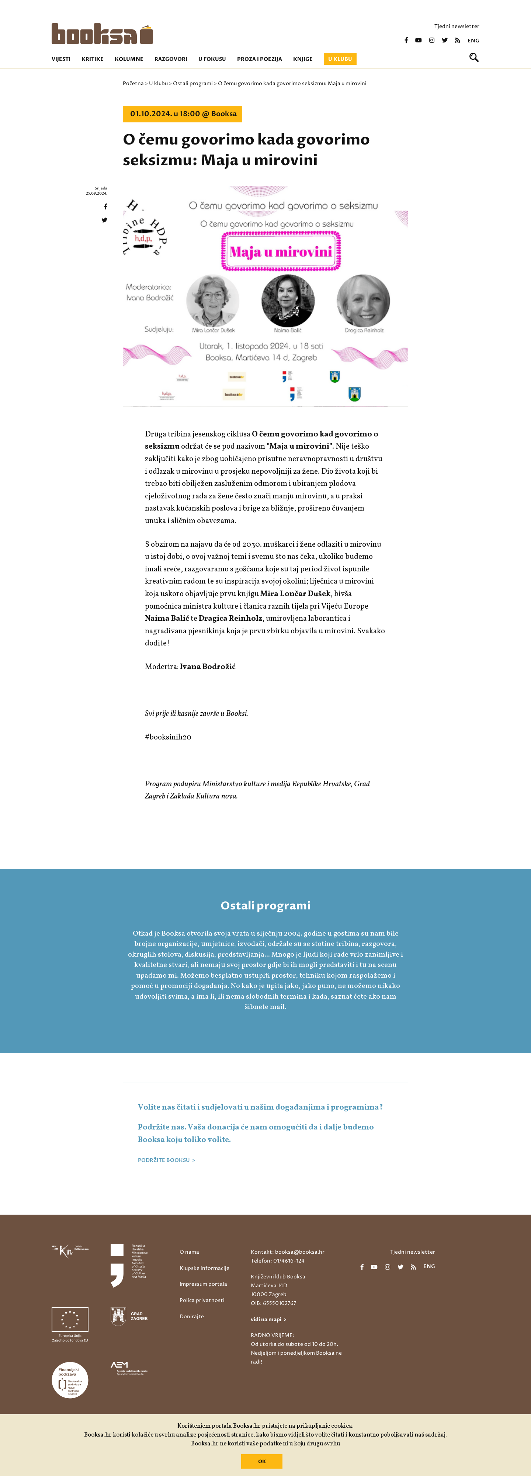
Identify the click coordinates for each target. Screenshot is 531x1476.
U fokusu (212, 59)
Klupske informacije (204, 1268)
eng (473, 40)
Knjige (303, 59)
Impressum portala (203, 1284)
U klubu (340, 59)
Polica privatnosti (202, 1300)
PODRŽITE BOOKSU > (166, 1160)
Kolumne (129, 59)
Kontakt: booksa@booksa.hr (287, 1252)
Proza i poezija (259, 59)
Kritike (92, 59)
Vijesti (61, 59)
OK (262, 1461)
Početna (133, 83)
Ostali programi (193, 83)
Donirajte (192, 1316)
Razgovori (171, 59)
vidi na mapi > (269, 1319)
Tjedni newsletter (456, 26)
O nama (189, 1252)
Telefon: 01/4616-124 (278, 1260)
